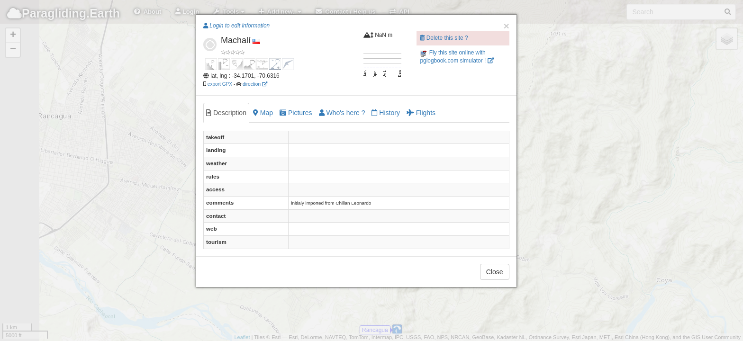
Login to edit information (236, 25)
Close (494, 272)
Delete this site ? (444, 38)
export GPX (220, 84)
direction (255, 84)
